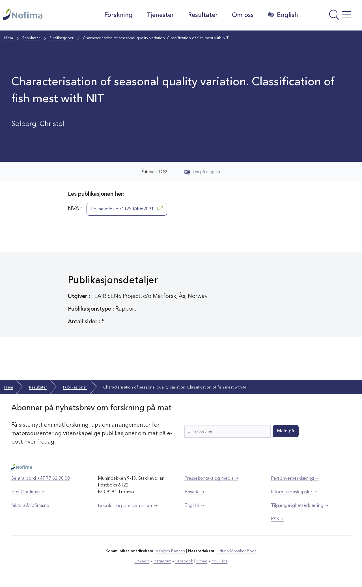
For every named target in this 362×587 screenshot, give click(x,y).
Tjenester (160, 15)
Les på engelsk (202, 172)
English (283, 15)
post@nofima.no (27, 492)
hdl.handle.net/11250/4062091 (127, 208)
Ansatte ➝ (194, 492)
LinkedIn (142, 561)
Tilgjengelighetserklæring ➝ (299, 505)
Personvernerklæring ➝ (295, 478)
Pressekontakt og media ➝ (211, 478)
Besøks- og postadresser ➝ (128, 505)
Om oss (243, 15)
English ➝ (194, 505)
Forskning (118, 15)
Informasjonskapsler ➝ (294, 492)
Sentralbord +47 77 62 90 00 (40, 478)
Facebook (184, 561)
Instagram (162, 561)
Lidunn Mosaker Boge (237, 551)
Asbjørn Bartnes (170, 551)
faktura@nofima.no (30, 505)
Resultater (203, 15)
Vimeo (202, 561)
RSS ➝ (277, 519)
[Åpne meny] (331, 16)
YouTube (220, 561)
